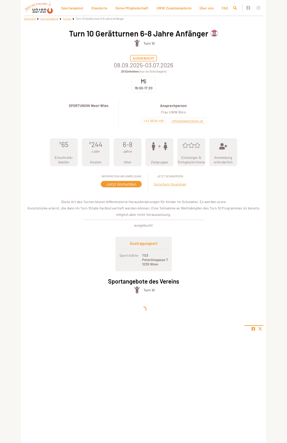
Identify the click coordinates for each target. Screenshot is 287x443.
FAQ (225, 8)
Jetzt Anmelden (121, 184)
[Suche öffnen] (235, 8)
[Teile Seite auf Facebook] (253, 329)
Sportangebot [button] (72, 8)
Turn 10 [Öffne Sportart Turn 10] (149, 43)
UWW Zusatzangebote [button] (174, 8)
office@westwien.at (187, 121)
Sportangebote (49, 18)
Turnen (67, 18)
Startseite (30, 18)
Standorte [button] (99, 8)
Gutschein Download (170, 184)
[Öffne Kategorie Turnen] (137, 43)
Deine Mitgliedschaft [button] (131, 8)
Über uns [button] (207, 8)
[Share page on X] (260, 329)
